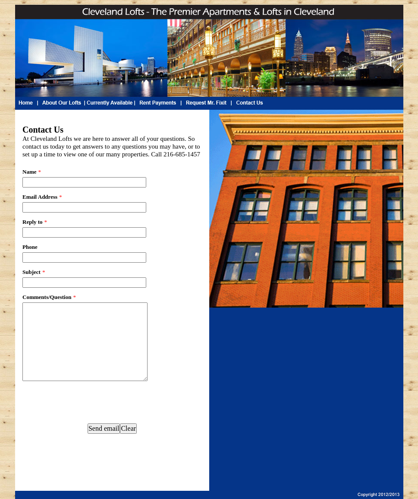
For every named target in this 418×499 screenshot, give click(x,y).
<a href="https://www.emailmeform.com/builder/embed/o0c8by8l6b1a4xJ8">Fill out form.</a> (112, 304)
